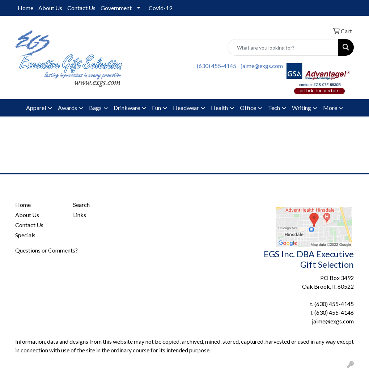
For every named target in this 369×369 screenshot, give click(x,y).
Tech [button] (274, 107)
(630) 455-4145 (216, 65)
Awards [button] (67, 107)
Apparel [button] (36, 107)
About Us (50, 7)
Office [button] (248, 107)
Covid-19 (160, 7)
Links (79, 214)
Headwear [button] (186, 107)
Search (81, 204)
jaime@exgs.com (262, 65)
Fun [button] (156, 107)
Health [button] (219, 107)
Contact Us (81, 7)
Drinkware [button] (127, 107)
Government (116, 7)
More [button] (330, 107)
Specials (25, 235)
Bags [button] (95, 107)
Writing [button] (301, 107)
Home (25, 7)
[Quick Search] (283, 47)
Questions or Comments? (46, 250)
